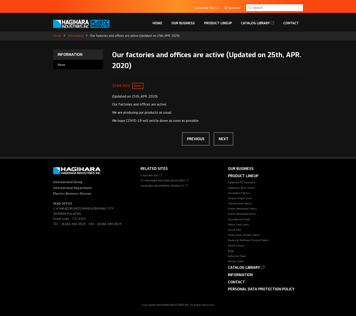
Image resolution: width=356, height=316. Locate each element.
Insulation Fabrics (239, 193)
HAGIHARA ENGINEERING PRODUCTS (162, 185)
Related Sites (154, 168)
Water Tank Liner (238, 224)
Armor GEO (234, 229)
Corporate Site (149, 175)
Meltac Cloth (236, 261)
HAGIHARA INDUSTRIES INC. (172, 304)
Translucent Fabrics (240, 203)
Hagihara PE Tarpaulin (241, 182)
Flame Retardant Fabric (242, 208)
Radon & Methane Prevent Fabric (248, 240)
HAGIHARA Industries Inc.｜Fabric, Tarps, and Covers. (82, 21)
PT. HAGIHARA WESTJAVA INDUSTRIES (163, 180)
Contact (291, 21)
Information (76, 36)
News (61, 65)
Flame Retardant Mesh (242, 214)
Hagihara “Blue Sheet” (242, 187)
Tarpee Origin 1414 (240, 198)
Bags (231, 250)
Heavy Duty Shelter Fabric (244, 235)
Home (159, 21)
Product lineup (219, 21)
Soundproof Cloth (239, 219)
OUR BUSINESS (184, 21)
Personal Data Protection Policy (261, 289)
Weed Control (236, 245)
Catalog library (256, 21)
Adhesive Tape (237, 256)
